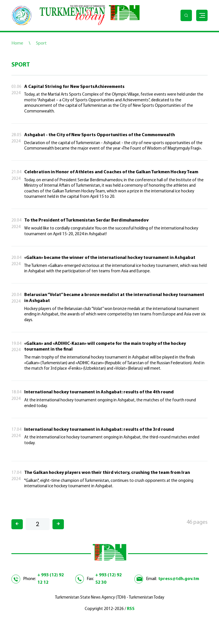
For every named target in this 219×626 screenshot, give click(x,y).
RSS (131, 609)
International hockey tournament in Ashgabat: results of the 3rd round (99, 429)
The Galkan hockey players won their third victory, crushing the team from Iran (107, 472)
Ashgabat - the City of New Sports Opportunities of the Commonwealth (99, 135)
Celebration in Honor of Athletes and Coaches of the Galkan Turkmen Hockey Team (111, 172)
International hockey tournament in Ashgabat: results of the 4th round (99, 392)
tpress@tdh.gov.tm (178, 579)
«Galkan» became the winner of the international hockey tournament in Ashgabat (109, 257)
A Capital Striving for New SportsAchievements (74, 86)
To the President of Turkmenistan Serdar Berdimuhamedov (86, 220)
